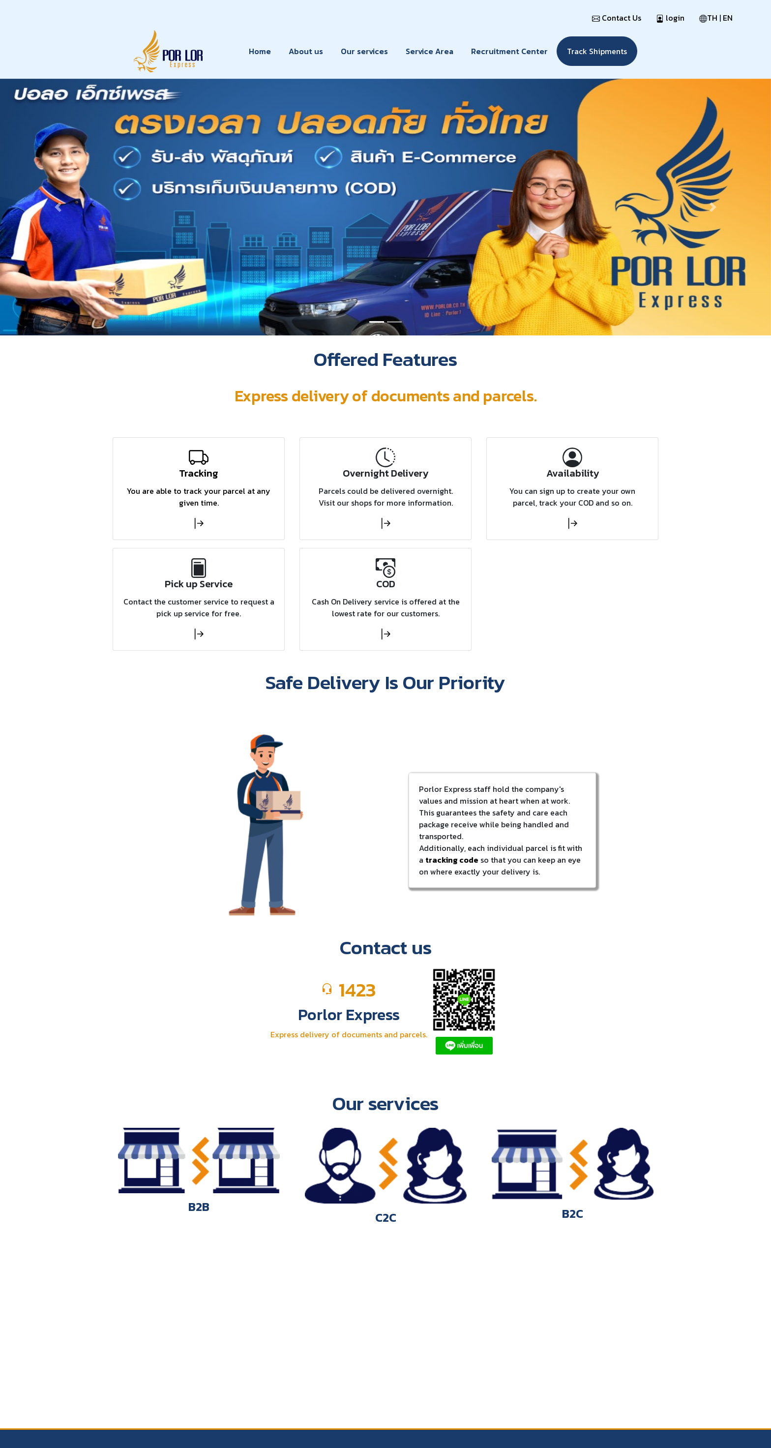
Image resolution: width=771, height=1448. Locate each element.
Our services (364, 51)
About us (306, 51)
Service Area (429, 51)
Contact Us (616, 18)
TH (712, 18)
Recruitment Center (509, 51)
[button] (58, 207)
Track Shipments (597, 51)
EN (728, 18)
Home (260, 51)
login (670, 18)
